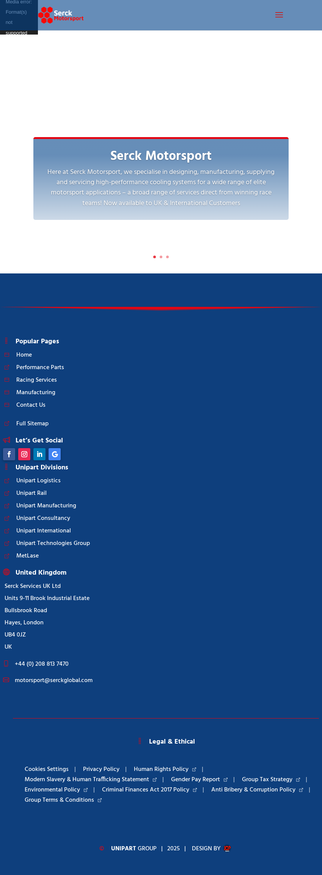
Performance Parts (40, 368)
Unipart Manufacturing (46, 506)
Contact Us (31, 405)
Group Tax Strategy (271, 780)
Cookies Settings (47, 769)
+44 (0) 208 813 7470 (42, 664)
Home (24, 355)
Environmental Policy (56, 790)
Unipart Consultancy (43, 518)
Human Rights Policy (165, 769)
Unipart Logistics (38, 481)
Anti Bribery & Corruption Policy (257, 790)
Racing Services (36, 380)
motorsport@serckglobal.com (54, 680)
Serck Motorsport (161, 156)
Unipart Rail (31, 493)
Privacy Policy (101, 769)
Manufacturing (35, 393)
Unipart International (43, 531)
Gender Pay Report (199, 780)
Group (134, 849)
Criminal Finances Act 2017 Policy (149, 790)
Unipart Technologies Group (53, 543)
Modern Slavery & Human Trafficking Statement (91, 780)
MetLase (27, 556)
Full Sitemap (32, 424)
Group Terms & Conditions (63, 800)
